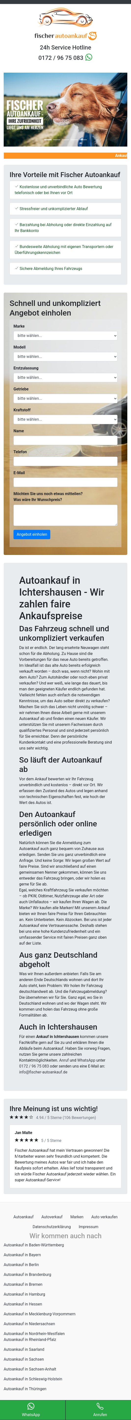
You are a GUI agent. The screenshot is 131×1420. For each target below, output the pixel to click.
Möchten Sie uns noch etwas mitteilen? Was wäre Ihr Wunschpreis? (48, 496)
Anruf (64, 1060)
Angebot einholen (32, 534)
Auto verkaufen (104, 1217)
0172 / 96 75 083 (61, 57)
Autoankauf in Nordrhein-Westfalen (34, 1333)
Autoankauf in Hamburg (24, 1294)
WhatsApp (86, 1060)
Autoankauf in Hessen (23, 1304)
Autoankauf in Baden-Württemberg (34, 1245)
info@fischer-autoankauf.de (43, 1072)
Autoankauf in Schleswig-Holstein (33, 1379)
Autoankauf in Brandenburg (27, 1274)
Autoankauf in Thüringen (25, 1389)
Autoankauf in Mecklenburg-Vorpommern (40, 1314)
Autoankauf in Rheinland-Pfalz (30, 1339)
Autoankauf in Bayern (22, 1255)
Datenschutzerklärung (52, 1226)
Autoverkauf (52, 1217)
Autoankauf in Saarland (24, 1349)
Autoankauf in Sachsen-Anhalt (30, 1369)
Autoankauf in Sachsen (24, 1359)
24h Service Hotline (65, 47)
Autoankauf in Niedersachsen (29, 1323)
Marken (76, 1217)
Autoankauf (23, 1217)
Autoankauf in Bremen (23, 1284)
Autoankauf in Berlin (21, 1264)
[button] (13, 110)
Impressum (89, 1226)
